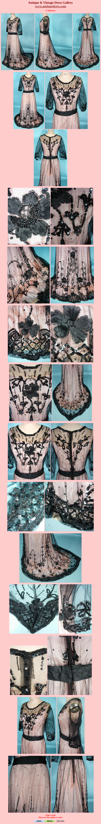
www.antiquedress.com (50, 6)
